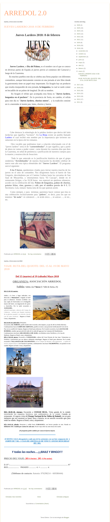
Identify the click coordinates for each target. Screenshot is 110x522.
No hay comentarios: (35, 254)
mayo (81, 62)
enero (81, 71)
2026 (79, 25)
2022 (79, 37)
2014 (79, 93)
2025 (79, 28)
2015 (79, 90)
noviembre (82, 51)
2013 (79, 96)
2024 (79, 31)
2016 (79, 87)
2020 (79, 42)
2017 (79, 85)
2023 (79, 34)
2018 (79, 48)
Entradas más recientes (13, 497)
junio (80, 60)
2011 (79, 102)
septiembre (82, 57)
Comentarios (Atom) (42, 503)
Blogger (66, 517)
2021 (79, 39)
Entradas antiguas (63, 497)
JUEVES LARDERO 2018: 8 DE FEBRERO (29, 26)
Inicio (39, 497)
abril (80, 65)
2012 (79, 99)
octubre (81, 54)
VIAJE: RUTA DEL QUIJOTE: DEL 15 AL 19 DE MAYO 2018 (89, 79)
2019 (79, 45)
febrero (81, 68)
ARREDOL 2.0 (25, 13)
